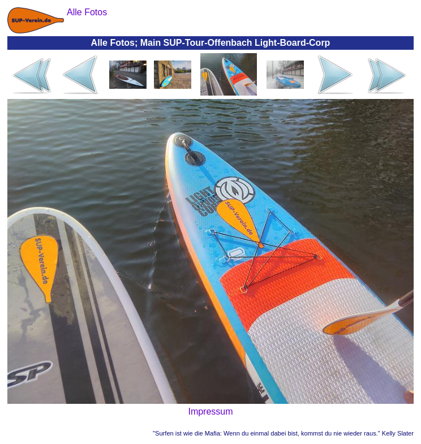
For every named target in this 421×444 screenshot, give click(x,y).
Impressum (210, 411)
